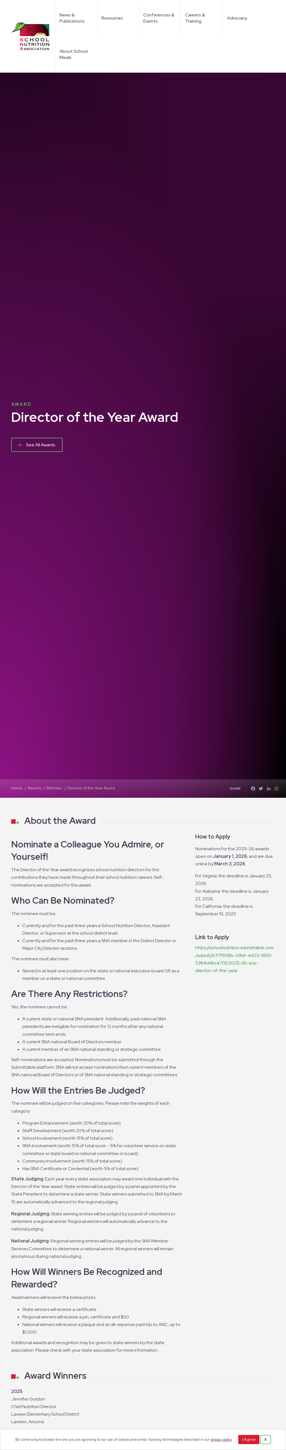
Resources (112, 18)
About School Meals (73, 54)
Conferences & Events (158, 18)
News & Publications (72, 18)
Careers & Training (195, 18)
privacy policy (221, 1439)
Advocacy (237, 18)
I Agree (249, 1439)
